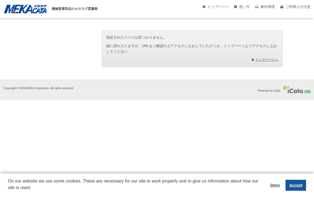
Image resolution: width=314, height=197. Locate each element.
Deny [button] (275, 185)
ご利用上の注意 (298, 7)
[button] (9, 192)
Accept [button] (296, 185)
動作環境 (268, 7)
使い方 (244, 7)
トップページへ (266, 60)
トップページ (218, 7)
